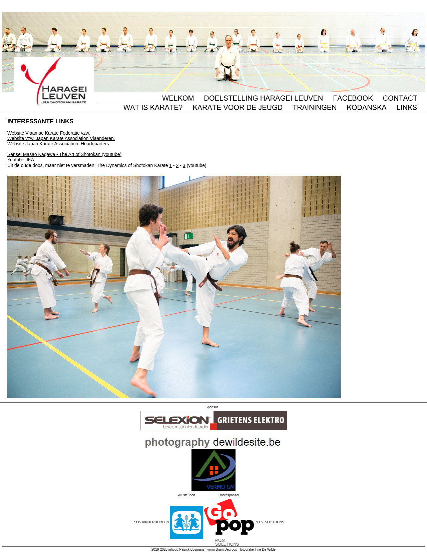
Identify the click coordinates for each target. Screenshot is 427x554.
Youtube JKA (20, 159)
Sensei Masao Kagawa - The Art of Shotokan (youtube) (64, 154)
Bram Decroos (226, 549)
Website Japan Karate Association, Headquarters (58, 143)
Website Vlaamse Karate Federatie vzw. (48, 133)
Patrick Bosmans (191, 549)
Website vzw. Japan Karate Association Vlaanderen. (61, 138)
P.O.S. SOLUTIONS (269, 522)
